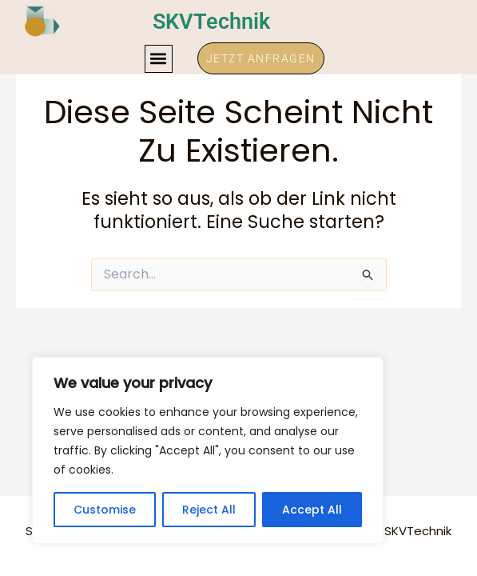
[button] (159, 59)
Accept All (312, 510)
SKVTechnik (214, 21)
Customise (105, 510)
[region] (208, 450)
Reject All (209, 510)
